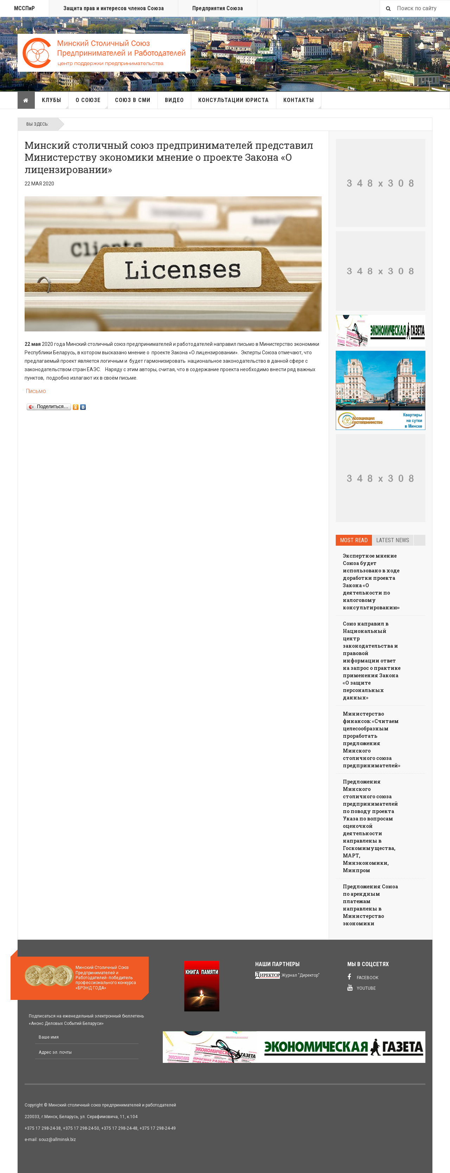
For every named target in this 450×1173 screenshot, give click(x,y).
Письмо (35, 391)
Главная (26, 100)
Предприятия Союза (217, 8)
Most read (354, 540)
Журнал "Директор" (301, 975)
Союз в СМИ (132, 100)
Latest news (392, 540)
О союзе (92, 103)
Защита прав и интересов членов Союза (113, 8)
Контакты (302, 103)
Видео (174, 100)
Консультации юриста (233, 100)
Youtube (361, 987)
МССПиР (24, 8)
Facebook (362, 977)
